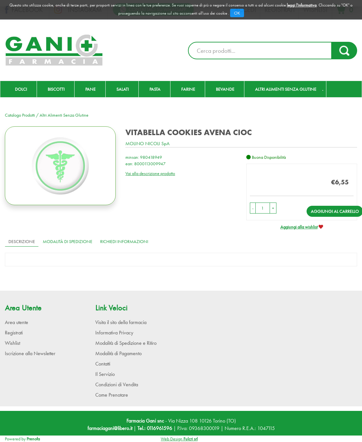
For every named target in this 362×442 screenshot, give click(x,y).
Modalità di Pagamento (118, 353)
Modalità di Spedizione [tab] (67, 241)
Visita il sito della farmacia (120, 322)
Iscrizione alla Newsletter (30, 353)
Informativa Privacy (114, 332)
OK (237, 13)
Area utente (16, 322)
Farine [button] (188, 89)
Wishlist (12, 343)
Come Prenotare (111, 394)
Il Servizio (105, 374)
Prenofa (33, 439)
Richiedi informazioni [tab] (124, 241)
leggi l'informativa (302, 5)
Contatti (102, 363)
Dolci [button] (21, 89)
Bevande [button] (225, 89)
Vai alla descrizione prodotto (150, 173)
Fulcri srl (190, 439)
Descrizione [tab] (21, 241)
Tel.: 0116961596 (154, 428)
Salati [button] (122, 89)
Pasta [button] (154, 89)
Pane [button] (90, 89)
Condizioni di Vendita (116, 384)
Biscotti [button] (56, 89)
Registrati (14, 332)
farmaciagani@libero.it (110, 428)
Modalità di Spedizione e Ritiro (126, 343)
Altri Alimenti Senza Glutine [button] (285, 89)
